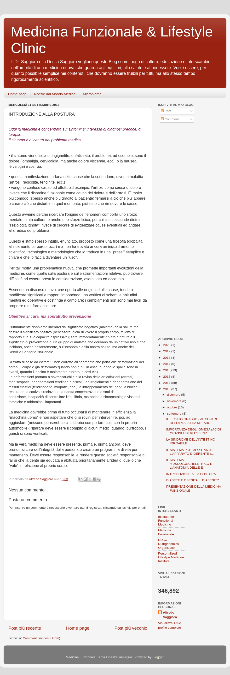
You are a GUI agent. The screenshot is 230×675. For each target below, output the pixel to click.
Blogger (157, 657)
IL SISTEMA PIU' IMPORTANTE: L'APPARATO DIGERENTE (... (190, 451)
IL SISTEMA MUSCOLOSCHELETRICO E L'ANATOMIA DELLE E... (189, 463)
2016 (167, 370)
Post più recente (24, 628)
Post (166, 111)
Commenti (170, 119)
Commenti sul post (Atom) (41, 638)
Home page (17, 94)
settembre (174, 413)
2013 (167, 389)
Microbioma (92, 94)
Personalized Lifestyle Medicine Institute (171, 557)
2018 (167, 357)
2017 (167, 364)
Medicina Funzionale (166, 532)
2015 (167, 376)
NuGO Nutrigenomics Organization (168, 543)
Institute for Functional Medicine (166, 520)
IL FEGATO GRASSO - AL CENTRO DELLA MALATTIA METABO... (192, 421)
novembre (174, 401)
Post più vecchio (130, 628)
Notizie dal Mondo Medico (54, 94)
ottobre (172, 407)
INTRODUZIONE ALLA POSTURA (191, 474)
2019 (167, 351)
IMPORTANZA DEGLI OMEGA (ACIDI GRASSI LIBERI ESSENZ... (193, 431)
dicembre (174, 394)
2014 (167, 383)
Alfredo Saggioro (170, 615)
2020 (167, 345)
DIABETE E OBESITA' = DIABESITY (192, 480)
